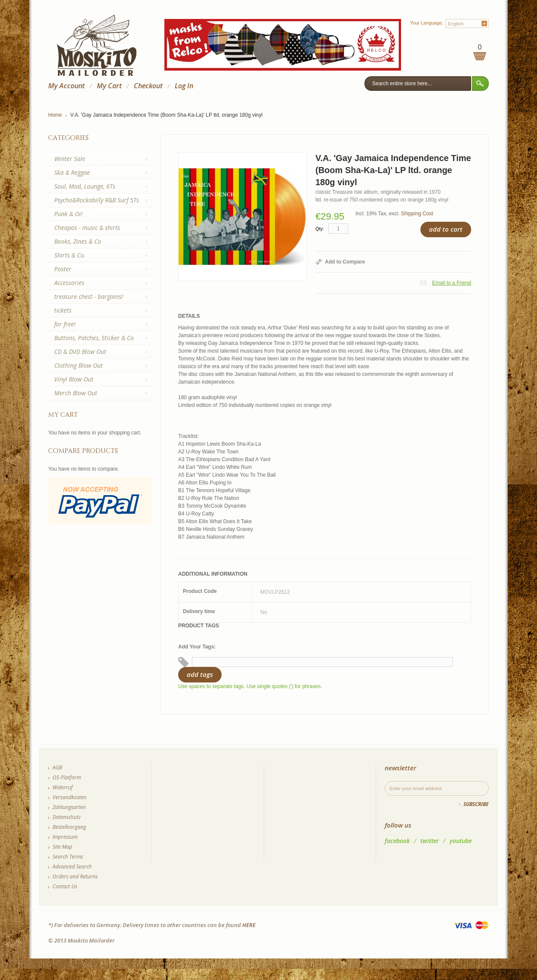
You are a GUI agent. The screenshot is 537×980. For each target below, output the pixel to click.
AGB (57, 767)
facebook (397, 841)
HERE (249, 925)
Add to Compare (345, 262)
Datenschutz (66, 817)
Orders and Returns (75, 876)
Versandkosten (69, 797)
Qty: (319, 228)
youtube (461, 841)
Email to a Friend (451, 283)
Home (55, 115)
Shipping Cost (417, 214)
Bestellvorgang (69, 827)
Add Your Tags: (197, 647)
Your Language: (426, 22)
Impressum (64, 836)
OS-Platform (66, 777)
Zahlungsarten (69, 807)
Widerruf (62, 787)
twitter (429, 841)
